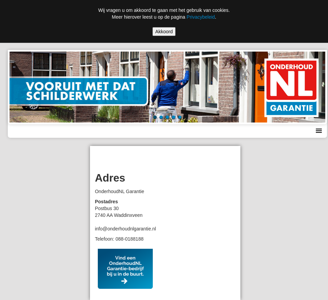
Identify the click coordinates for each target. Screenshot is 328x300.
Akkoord (163, 31)
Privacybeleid (201, 17)
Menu (20, 131)
